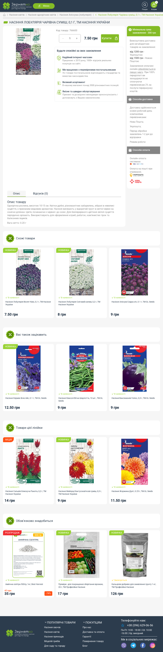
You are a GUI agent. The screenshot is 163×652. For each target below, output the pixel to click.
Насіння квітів (16, 14)
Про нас (87, 627)
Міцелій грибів (52, 641)
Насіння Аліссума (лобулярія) (76, 14)
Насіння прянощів (54, 636)
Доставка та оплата (93, 632)
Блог (85, 645)
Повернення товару (93, 641)
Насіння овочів (52, 627)
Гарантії (87, 636)
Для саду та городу (54, 645)
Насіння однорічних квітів (42, 14)
